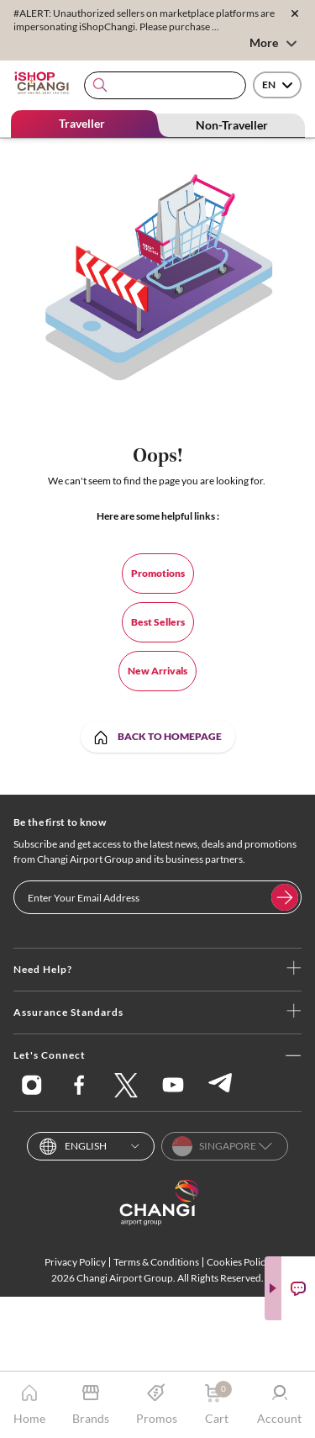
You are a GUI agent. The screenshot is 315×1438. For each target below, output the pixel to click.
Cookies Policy (238, 1262)
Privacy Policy (75, 1262)
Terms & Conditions (156, 1262)
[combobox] (165, 85)
